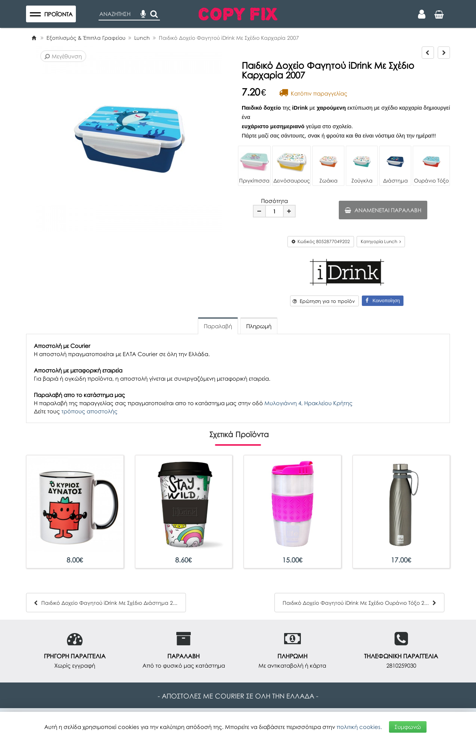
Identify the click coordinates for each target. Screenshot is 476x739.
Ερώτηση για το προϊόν (324, 301)
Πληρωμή (258, 326)
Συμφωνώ (408, 726)
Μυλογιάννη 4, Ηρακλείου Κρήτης (308, 403)
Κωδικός (321, 241)
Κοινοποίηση (383, 300)
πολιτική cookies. (359, 726)
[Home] (34, 38)
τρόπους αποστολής (89, 411)
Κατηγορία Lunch (381, 241)
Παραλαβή (218, 326)
